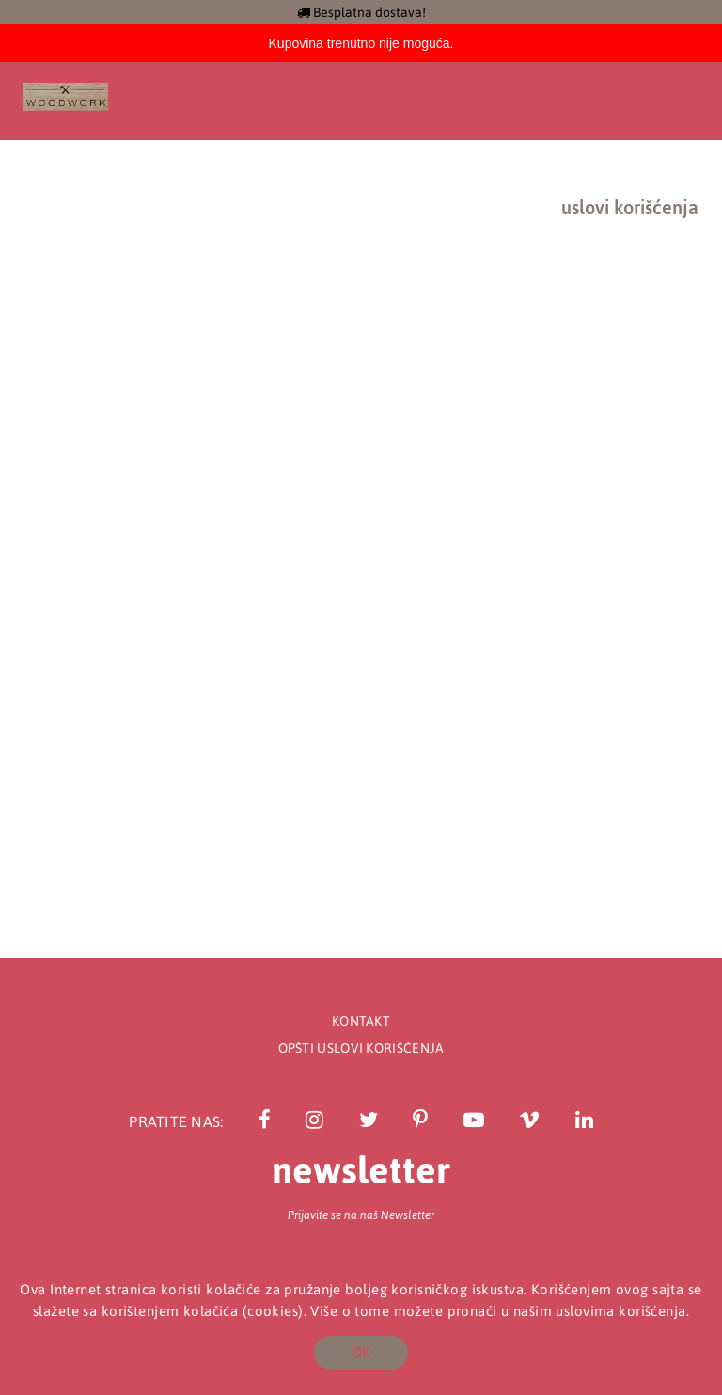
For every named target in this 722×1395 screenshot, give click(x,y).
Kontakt (361, 1021)
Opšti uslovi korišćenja (361, 1049)
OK (361, 1352)
